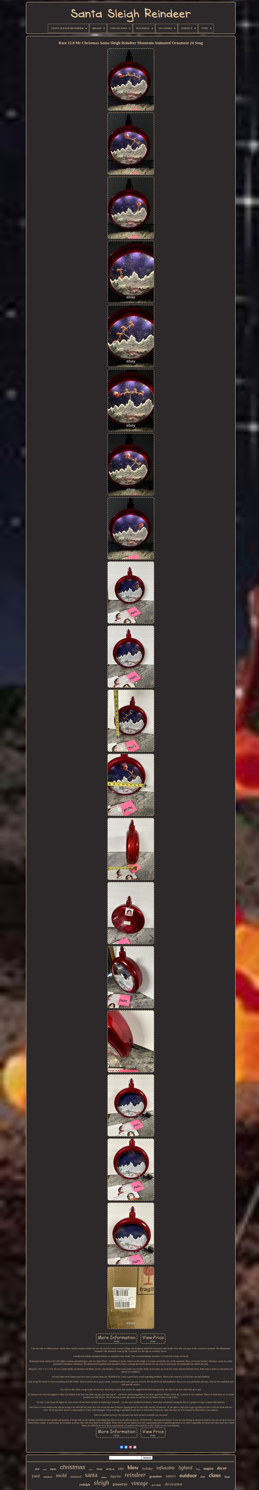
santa (91, 1475)
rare (121, 1468)
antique (104, 1477)
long (198, 1469)
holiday (147, 1468)
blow (133, 1467)
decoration (173, 1484)
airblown (110, 1469)
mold (61, 1475)
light (90, 1469)
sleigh (101, 1482)
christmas (72, 1467)
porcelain (156, 1485)
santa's (171, 1476)
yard (36, 1475)
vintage (139, 1483)
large (227, 1476)
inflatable (165, 1467)
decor (222, 1468)
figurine (116, 1476)
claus (215, 1475)
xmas (99, 1468)
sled (37, 1468)
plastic (120, 1484)
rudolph (84, 1484)
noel (45, 1469)
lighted (185, 1467)
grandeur (155, 1476)
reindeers (47, 1476)
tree (203, 1476)
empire (209, 1468)
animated (75, 1476)
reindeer (135, 1474)
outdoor (188, 1475)
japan (53, 1469)
